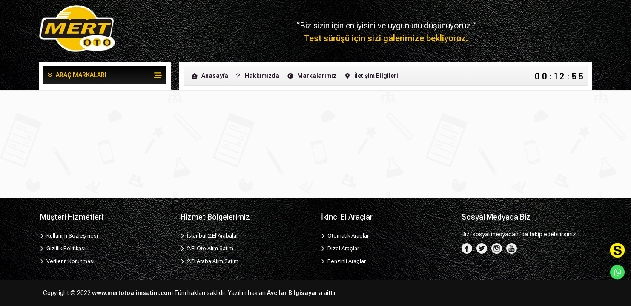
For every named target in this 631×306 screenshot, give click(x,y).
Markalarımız (311, 75)
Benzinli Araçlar (343, 261)
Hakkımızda (256, 75)
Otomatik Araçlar (345, 235)
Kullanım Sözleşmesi (69, 235)
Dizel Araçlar (340, 248)
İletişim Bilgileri (370, 75)
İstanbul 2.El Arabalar (209, 235)
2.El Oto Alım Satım (207, 248)
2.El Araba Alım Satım (209, 261)
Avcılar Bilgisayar (292, 292)
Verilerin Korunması (67, 261)
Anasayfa (209, 75)
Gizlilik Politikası (63, 248)
